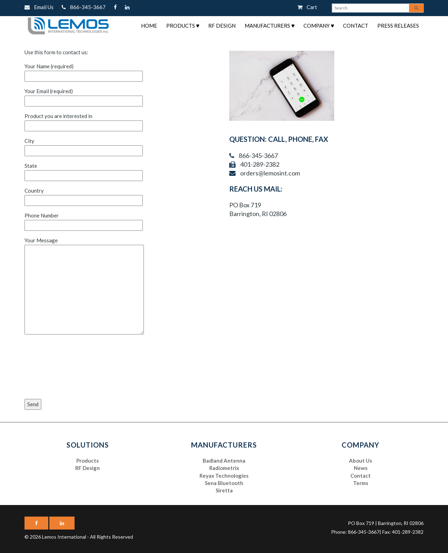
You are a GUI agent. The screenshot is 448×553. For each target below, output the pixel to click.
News (361, 468)
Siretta (224, 490)
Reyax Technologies (224, 475)
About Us (360, 460)
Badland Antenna (224, 460)
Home (149, 25)
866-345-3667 (84, 7)
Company (316, 25)
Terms (360, 483)
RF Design (222, 25)
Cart (307, 7)
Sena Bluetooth (224, 483)
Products (180, 25)
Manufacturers (267, 25)
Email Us (39, 7)
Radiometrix (224, 468)
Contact (355, 25)
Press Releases (398, 25)
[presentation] (53, 367)
